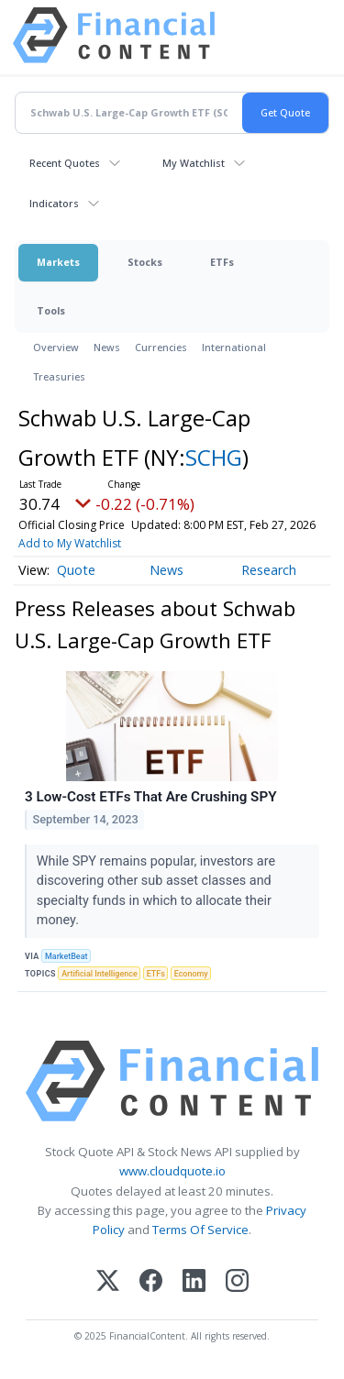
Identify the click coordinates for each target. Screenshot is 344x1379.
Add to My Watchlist (69, 543)
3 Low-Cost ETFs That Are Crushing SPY (150, 797)
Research (268, 570)
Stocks (145, 262)
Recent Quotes (64, 163)
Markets (58, 262)
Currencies (161, 347)
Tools (51, 310)
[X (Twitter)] (108, 1282)
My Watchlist (193, 163)
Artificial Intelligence (99, 973)
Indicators (54, 203)
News (107, 347)
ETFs (222, 262)
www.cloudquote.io (172, 1171)
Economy (191, 973)
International (234, 347)
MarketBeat (66, 956)
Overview (56, 347)
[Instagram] (237, 1282)
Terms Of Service (200, 1229)
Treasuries (59, 376)
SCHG (213, 457)
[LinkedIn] (194, 1282)
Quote (76, 570)
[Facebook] (151, 1282)
